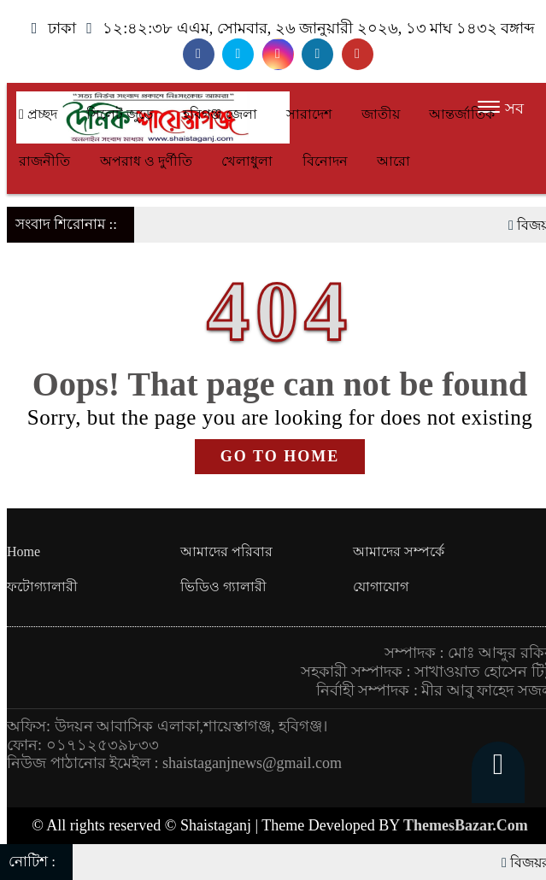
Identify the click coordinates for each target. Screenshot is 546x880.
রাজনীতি (44, 161)
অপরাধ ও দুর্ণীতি (146, 161)
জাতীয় (380, 114)
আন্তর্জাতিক (462, 114)
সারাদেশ (309, 114)
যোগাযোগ (380, 586)
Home (23, 551)
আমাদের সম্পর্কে (398, 551)
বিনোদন (325, 161)
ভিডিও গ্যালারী (223, 586)
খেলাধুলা (247, 161)
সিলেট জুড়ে (119, 114)
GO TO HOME (279, 456)
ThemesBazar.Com (465, 825)
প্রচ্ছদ (38, 114)
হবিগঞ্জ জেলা (220, 114)
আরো (393, 161)
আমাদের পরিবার (226, 551)
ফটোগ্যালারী (42, 586)
